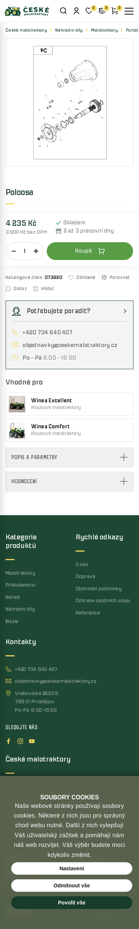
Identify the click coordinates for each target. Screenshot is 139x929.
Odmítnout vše (71, 886)
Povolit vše (72, 903)
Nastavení (71, 868)
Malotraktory (104, 30)
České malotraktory (26, 30)
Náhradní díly (69, 30)
